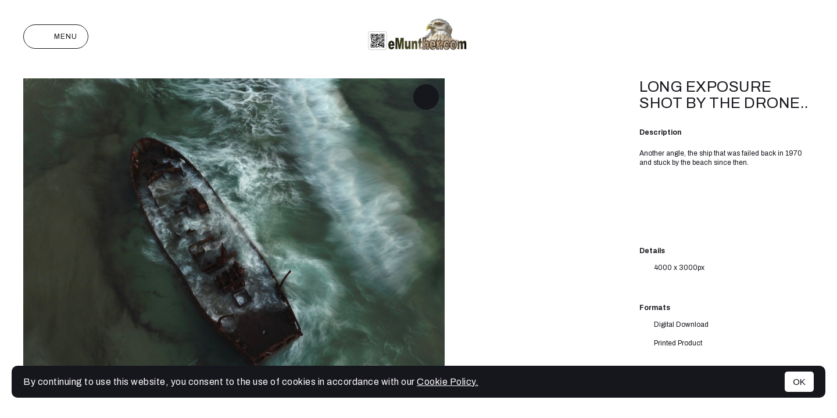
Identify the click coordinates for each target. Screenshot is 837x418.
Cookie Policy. (447, 382)
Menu (55, 37)
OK (799, 382)
